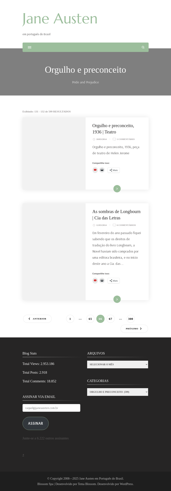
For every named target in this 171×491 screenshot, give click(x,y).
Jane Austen (60, 18)
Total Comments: (35, 381)
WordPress (126, 484)
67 (112, 317)
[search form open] (143, 47)
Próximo (132, 328)
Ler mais (112, 189)
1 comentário (126, 139)
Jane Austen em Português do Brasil (101, 478)
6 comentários (126, 225)
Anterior (39, 318)
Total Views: (32, 364)
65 (91, 317)
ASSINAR (35, 423)
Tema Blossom (87, 484)
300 (131, 317)
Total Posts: (31, 372)
